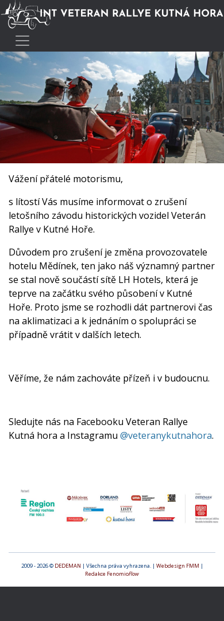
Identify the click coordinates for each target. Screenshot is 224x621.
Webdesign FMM (177, 565)
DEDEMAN (68, 565)
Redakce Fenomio (112, 573)
